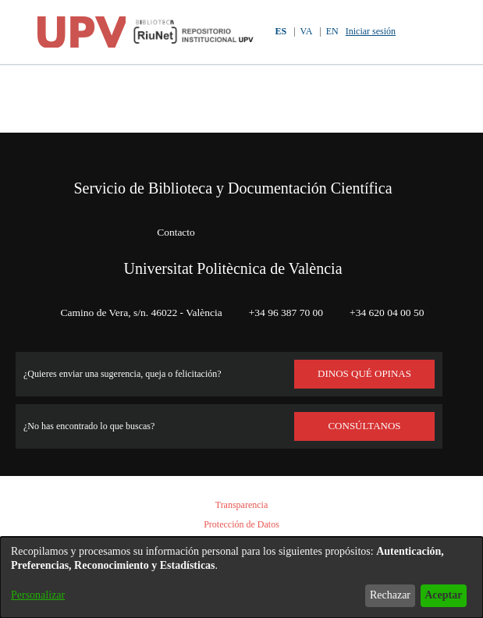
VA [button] (305, 31)
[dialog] (241, 577)
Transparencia (242, 505)
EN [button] (331, 31)
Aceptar (439, 595)
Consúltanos (365, 426)
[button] (415, 32)
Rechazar (377, 595)
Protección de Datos (241, 525)
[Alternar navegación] (442, 32)
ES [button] (278, 31)
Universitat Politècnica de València (233, 226)
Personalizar (42, 595)
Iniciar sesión (375, 31)
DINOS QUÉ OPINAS (364, 374)
